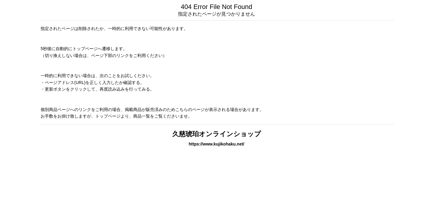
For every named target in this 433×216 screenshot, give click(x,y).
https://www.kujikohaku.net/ (216, 144)
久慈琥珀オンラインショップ (216, 134)
